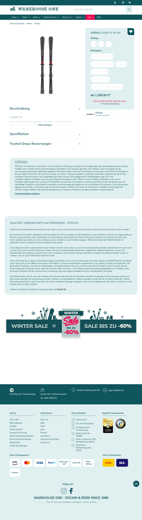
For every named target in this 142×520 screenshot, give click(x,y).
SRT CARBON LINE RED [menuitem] (102, 64)
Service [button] (13, 413)
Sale (90, 17)
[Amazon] (15, 463)
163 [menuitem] (101, 44)
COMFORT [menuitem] (121, 64)
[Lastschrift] (76, 463)
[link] (64, 493)
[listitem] (83, 419)
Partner (43, 432)
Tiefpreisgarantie (57, 3)
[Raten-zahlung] (88, 463)
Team (42, 426)
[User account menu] (116, 2)
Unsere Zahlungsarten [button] (19, 455)
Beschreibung (20, 108)
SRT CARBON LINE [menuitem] (100, 79)
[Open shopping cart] (129, 2)
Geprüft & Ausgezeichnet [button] (113, 413)
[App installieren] (113, 390)
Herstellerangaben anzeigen (27, 193)
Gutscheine (45, 436)
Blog (99, 17)
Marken (80, 17)
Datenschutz (15, 442)
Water (26, 17)
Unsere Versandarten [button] (112, 455)
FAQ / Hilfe (14, 419)
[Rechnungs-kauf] (64, 463)
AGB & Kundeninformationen (22, 436)
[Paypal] (51, 463)
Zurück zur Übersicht (17, 23)
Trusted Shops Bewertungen (30, 144)
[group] (25, 392)
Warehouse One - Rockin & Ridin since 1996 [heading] (71, 498)
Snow (15, 17)
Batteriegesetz (16, 423)
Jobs (42, 429)
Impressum (45, 442)
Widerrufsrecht (16, 429)
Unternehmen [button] (46, 413)
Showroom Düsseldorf (49, 439)
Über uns (44, 419)
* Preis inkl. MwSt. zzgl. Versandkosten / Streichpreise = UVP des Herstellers (71, 502)
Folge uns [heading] (67, 483)
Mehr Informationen (112, 104)
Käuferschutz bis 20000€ (79, 3)
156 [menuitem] (93, 44)
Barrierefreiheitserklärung (20, 439)
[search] (98, 9)
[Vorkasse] (15, 472)
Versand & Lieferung (18, 432)
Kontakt (13, 426)
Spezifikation (19, 134)
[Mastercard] (27, 463)
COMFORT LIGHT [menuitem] (99, 71)
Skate (36, 17)
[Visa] (39, 463)
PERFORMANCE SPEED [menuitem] (102, 56)
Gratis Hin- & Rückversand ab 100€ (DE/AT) (28, 3)
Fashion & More (51, 17)
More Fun (67, 17)
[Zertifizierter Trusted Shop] (108, 427)
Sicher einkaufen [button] (78, 413)
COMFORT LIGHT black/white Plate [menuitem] (107, 86)
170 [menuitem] (108, 44)
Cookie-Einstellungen (18, 445)
